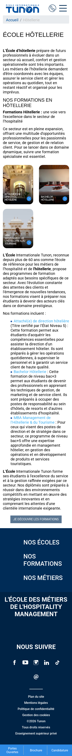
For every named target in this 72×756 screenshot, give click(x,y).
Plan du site (36, 696)
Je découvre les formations (36, 519)
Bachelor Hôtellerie (30, 371)
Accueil (12, 20)
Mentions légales (36, 703)
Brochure (36, 750)
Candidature (59, 750)
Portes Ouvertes (12, 750)
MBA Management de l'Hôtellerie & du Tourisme (33, 420)
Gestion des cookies (36, 715)
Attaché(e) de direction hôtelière (41, 321)
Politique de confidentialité (36, 709)
